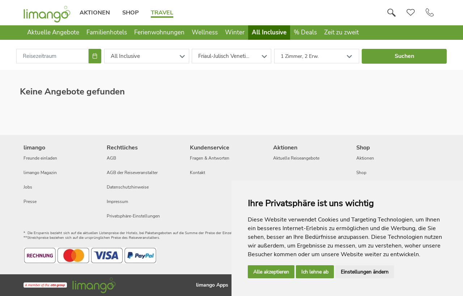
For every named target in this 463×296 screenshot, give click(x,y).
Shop (130, 13)
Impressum (117, 201)
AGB (111, 158)
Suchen (404, 56)
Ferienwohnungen (159, 32)
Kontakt (197, 173)
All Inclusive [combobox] (125, 56)
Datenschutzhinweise (128, 187)
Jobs (28, 187)
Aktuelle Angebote (53, 32)
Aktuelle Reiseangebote (296, 158)
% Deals (305, 32)
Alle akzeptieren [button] (271, 271)
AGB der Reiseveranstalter (132, 173)
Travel (162, 13)
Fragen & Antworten (209, 158)
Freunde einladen (40, 158)
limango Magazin (40, 173)
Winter (235, 32)
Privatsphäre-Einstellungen (133, 216)
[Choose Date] (95, 56)
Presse (30, 201)
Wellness (205, 32)
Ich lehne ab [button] (314, 271)
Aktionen (95, 13)
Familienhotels (106, 32)
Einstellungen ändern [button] (364, 271)
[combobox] (52, 56)
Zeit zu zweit (341, 32)
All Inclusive (269, 32)
